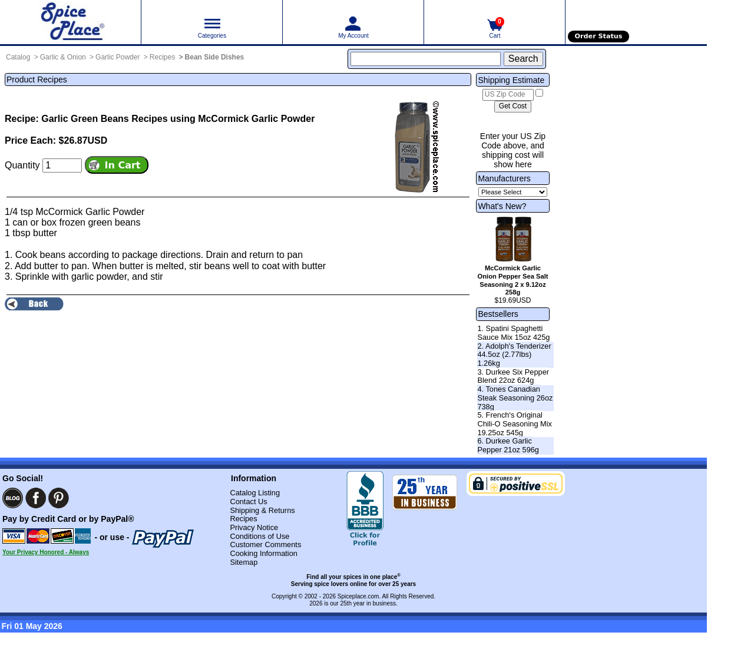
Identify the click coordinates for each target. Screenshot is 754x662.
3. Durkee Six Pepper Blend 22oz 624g (513, 376)
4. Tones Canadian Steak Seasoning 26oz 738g (515, 398)
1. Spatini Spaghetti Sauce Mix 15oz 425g (513, 333)
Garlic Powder (117, 57)
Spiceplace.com (358, 596)
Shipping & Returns (262, 510)
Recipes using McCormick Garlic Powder (223, 119)
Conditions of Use (259, 536)
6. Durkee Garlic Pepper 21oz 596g (508, 445)
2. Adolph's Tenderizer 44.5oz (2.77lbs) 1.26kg (514, 355)
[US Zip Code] (508, 95)
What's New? (502, 206)
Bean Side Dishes (214, 57)
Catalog (18, 57)
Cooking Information (263, 553)
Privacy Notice (254, 527)
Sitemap (243, 562)
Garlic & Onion (63, 57)
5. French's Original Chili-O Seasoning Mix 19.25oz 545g (514, 423)
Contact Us (248, 501)
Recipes (162, 57)
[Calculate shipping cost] (512, 106)
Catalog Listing (255, 492)
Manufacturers (504, 178)
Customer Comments (265, 544)
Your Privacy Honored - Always (45, 552)
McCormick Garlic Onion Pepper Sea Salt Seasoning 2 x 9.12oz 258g (513, 280)
